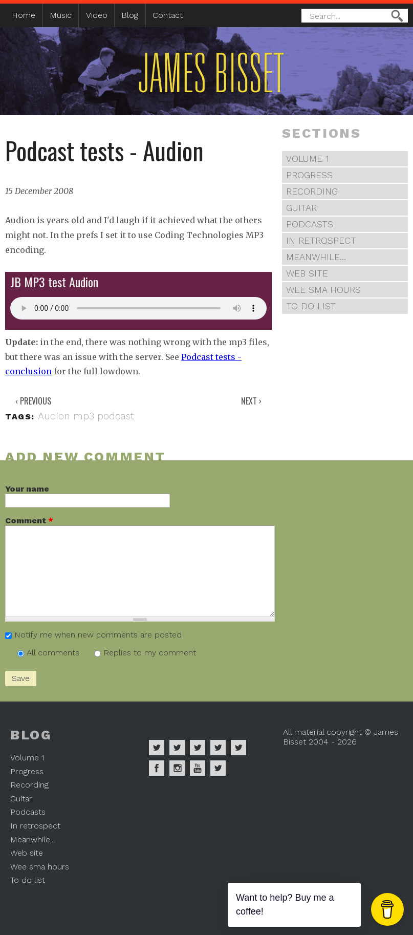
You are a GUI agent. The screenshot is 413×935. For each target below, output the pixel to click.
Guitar (301, 208)
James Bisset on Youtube (197, 768)
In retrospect (321, 241)
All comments (54, 652)
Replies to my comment (149, 652)
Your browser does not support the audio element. (138, 308)
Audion (54, 416)
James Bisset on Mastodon (218, 768)
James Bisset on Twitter (238, 747)
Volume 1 (307, 159)
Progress (309, 175)
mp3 (83, 416)
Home (23, 15)
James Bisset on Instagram (177, 768)
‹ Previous (33, 401)
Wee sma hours (323, 290)
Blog (129, 15)
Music (61, 15)
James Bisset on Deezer (197, 747)
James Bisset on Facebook (156, 768)
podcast (115, 416)
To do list (311, 306)
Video (96, 15)
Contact (168, 15)
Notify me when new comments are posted (98, 635)
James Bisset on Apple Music (177, 747)
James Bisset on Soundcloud (218, 747)
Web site (307, 273)
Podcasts (309, 224)
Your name (27, 489)
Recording (312, 191)
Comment (29, 520)
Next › (251, 401)
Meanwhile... (316, 257)
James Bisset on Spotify (156, 747)
